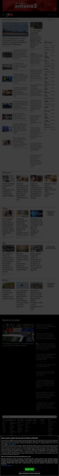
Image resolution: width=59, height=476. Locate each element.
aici (23, 450)
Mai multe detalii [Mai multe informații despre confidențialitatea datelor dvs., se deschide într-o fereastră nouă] (12, 444)
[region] (29, 456)
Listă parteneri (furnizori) (6, 465)
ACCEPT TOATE (29, 469)
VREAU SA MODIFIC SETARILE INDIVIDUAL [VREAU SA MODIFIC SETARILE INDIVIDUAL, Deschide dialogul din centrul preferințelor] (29, 473)
